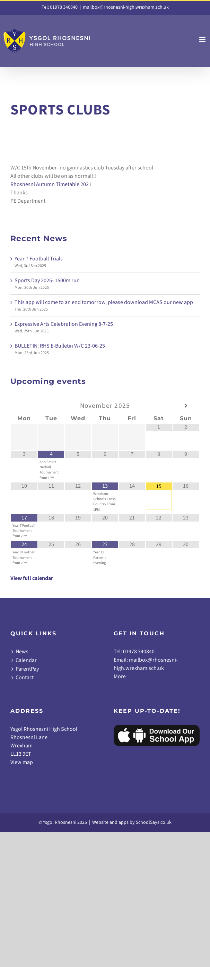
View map (21, 762)
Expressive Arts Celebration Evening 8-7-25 (64, 324)
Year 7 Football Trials (39, 259)
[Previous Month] (24, 405)
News (22, 651)
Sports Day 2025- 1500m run (47, 280)
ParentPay (27, 669)
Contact (25, 677)
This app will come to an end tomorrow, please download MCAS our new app (104, 302)
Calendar (26, 660)
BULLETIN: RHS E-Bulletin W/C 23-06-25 (60, 346)
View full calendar (31, 578)
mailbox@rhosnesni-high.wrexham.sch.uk (126, 7)
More (120, 676)
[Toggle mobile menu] (203, 39)
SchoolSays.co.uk (154, 822)
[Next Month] (186, 405)
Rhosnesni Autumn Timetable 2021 (50, 184)
